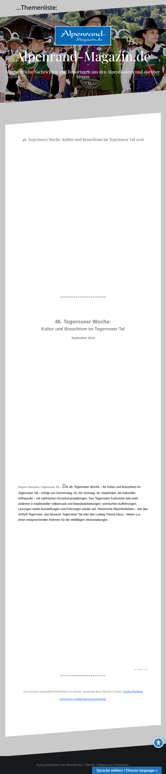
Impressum (66, 699)
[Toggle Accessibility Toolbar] (158, 742)
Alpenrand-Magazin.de (83, 55)
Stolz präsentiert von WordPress (59, 765)
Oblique (102, 765)
